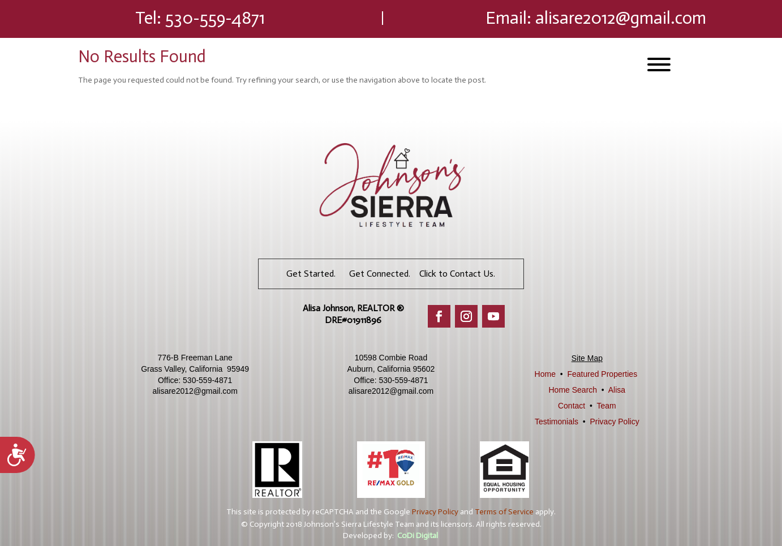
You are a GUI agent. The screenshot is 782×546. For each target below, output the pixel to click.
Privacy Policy (614, 421)
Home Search (573, 389)
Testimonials (556, 421)
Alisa (616, 389)
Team (606, 405)
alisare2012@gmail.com (620, 17)
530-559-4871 (215, 17)
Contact (571, 405)
